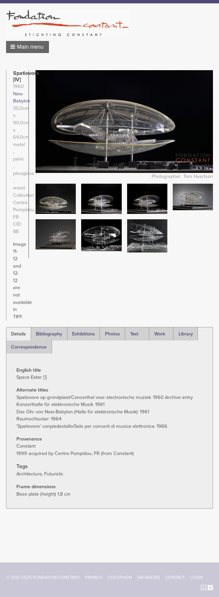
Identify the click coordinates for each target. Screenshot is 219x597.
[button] (27, 47)
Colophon (120, 577)
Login (196, 577)
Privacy (93, 577)
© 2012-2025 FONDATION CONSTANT (43, 577)
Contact (175, 577)
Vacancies (148, 577)
